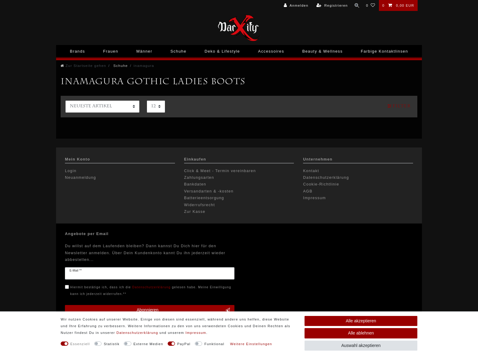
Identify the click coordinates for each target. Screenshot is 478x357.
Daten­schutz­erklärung (137, 332)
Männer (144, 51)
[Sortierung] (102, 107)
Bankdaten (195, 184)
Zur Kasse (194, 212)
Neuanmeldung (80, 177)
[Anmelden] (295, 5)
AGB (307, 191)
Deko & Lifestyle (222, 51)
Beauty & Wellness (322, 51)
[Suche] (356, 5)
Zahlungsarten (199, 177)
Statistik (112, 344)
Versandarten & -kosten (209, 191)
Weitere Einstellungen (251, 344)
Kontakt (311, 171)
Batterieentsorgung (204, 198)
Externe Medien (148, 344)
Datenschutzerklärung (326, 177)
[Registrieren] (331, 5)
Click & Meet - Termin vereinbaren (220, 171)
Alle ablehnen (361, 333)
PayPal (184, 344)
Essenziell (80, 344)
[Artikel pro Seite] (156, 107)
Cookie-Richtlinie (321, 184)
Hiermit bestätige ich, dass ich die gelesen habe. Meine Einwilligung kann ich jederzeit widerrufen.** (150, 291)
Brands (77, 51)
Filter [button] (399, 106)
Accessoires (271, 51)
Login (71, 171)
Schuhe (178, 51)
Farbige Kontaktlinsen (384, 51)
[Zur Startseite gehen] (83, 66)
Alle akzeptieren (361, 320)
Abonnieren (183, 310)
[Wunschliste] (370, 5)
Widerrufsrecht (199, 205)
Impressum (314, 198)
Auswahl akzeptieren (360, 345)
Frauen (110, 51)
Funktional (214, 344)
